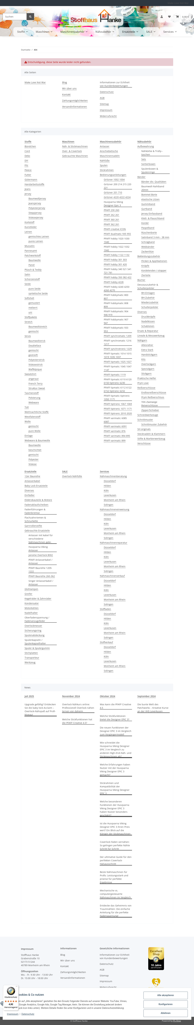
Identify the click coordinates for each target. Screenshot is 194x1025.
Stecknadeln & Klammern (151, 433)
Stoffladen (105, 609)
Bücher (141, 279)
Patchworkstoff (33, 255)
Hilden (107, 485)
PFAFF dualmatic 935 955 (117, 233)
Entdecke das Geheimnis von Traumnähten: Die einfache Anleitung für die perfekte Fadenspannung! (116, 910)
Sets (143, 159)
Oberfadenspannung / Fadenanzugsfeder (37, 619)
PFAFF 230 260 (111, 210)
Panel (32, 264)
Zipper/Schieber (150, 410)
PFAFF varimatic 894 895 (117, 435)
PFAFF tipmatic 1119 (115, 374)
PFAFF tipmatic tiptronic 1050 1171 (117, 397)
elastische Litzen (150, 199)
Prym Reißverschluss (152, 397)
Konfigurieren (164, 1005)
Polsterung (34, 397)
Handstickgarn (149, 354)
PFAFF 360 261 (111, 219)
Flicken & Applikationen (154, 261)
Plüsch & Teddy (33, 269)
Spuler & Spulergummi (37, 648)
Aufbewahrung (145, 146)
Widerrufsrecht (108, 116)
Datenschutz (29, 1015)
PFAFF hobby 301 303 (115, 259)
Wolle (28, 421)
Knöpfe (145, 265)
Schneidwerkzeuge (147, 414)
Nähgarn (142, 340)
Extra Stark (147, 349)
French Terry (35, 383)
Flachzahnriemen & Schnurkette (35, 519)
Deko (27, 155)
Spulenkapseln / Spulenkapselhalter (35, 641)
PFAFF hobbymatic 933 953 (116, 329)
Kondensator (32, 603)
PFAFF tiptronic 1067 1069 (118, 403)
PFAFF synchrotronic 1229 (118, 348)
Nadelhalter (31, 612)
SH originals (144, 429)
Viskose (33, 464)
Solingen (108, 504)
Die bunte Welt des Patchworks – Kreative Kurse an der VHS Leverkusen (152, 708)
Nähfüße (105, 160)
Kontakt (66, 94)
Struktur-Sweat (37, 388)
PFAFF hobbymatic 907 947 (116, 321)
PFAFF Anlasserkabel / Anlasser (40, 561)
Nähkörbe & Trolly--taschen (152, 152)
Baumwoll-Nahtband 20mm (152, 188)
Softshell (29, 298)
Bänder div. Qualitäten (153, 181)
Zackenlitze (147, 251)
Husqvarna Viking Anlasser (38, 548)
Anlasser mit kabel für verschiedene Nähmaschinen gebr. (41, 539)
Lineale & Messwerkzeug (150, 335)
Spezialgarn (147, 368)
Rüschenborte (149, 232)
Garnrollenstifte (33, 525)
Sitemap (104, 103)
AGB (102, 97)
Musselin (30, 245)
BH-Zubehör (148, 297)
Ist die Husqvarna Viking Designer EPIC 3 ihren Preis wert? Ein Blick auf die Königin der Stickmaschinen (115, 828)
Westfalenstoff (32, 416)
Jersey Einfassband (151, 213)
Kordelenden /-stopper (153, 270)
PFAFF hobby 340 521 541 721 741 (117, 271)
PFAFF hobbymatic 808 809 (116, 305)
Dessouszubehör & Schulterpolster (147, 286)
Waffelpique (35, 369)
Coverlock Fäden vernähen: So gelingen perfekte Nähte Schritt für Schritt (115, 845)
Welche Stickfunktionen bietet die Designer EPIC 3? (114, 717)
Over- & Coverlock (72, 151)
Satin (27, 274)
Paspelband (147, 227)
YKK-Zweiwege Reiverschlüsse (149, 403)
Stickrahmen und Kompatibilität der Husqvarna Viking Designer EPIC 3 (115, 788)
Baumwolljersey (37, 198)
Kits (143, 359)
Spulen (104, 165)
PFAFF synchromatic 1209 (117, 335)
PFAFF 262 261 (111, 214)
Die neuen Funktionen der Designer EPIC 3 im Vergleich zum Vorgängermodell (115, 731)
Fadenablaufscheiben (36, 504)
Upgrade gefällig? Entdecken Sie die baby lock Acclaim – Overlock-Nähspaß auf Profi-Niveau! (40, 709)
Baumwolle (35, 260)
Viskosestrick (35, 364)
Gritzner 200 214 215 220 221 (117, 186)
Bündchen (30, 146)
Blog (64, 82)
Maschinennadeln (110, 155)
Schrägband (148, 242)
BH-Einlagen (148, 292)
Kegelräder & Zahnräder (38, 598)
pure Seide (35, 288)
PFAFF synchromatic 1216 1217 (117, 342)
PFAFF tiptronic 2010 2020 (118, 413)
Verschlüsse (144, 443)
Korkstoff (29, 222)
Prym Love (143, 383)
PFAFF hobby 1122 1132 (116, 254)
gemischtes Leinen (39, 236)
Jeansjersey (35, 203)
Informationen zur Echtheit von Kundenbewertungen (115, 84)
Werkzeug (30, 662)
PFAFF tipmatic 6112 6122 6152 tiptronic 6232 (118, 389)
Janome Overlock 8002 (41, 555)
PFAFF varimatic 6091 (115, 426)
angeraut (34, 378)
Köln (106, 490)
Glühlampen (31, 589)
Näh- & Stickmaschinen (75, 146)
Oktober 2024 (107, 696)
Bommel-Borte (149, 194)
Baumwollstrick (37, 340)
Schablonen (147, 326)
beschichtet (35, 449)
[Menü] (17, 987)
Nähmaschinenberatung (113, 476)
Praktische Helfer (146, 378)
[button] (161, 17)
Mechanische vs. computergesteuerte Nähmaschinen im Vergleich (115, 894)
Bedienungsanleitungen (113, 174)
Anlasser (104, 146)
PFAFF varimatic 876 (114, 431)
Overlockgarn (148, 364)
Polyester (34, 459)
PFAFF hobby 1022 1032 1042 (116, 248)
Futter (28, 174)
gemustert (34, 302)
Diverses (142, 311)
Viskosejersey (36, 217)
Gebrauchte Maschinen (75, 155)
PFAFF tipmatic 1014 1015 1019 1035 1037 (118, 355)
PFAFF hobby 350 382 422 (117, 277)
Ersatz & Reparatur (147, 330)
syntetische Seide (38, 293)
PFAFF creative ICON (115, 229)
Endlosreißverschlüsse (153, 392)
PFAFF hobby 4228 (113, 282)
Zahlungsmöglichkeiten (75, 100)
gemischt (34, 331)
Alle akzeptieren (164, 996)
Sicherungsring (33, 630)
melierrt (33, 307)
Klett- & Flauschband (152, 218)
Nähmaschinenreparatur (113, 542)
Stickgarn (146, 373)
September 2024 (146, 696)
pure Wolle (35, 430)
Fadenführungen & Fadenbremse (35, 511)
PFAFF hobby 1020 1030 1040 (116, 240)
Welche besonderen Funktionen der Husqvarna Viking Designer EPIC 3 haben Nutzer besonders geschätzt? (114, 808)
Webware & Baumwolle (37, 440)
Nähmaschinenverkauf (112, 575)
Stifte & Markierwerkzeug (151, 438)
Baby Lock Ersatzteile (36, 485)
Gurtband (146, 208)
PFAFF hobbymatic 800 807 (116, 296)
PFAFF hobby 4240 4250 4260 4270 (116, 288)
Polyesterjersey (37, 208)
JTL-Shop (177, 1020)
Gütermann (31, 179)
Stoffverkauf (106, 642)
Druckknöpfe (148, 316)
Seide (28, 283)
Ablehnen (164, 1013)
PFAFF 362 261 (111, 224)
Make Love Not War (178, 3)
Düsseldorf (110, 480)
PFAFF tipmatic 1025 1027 (118, 361)
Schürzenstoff (32, 279)
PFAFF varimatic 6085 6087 (115, 420)
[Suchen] (15, 16)
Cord (27, 151)
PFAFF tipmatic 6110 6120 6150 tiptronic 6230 (118, 381)
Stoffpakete (31, 317)
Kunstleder (31, 226)
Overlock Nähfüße (72, 476)
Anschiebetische (109, 151)
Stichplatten (31, 652)
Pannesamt (31, 250)
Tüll (27, 407)
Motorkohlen (32, 608)
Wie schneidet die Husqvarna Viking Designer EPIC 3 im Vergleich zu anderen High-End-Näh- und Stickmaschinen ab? (115, 749)
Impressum (14, 1015)
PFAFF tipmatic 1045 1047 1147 (118, 368)
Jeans (28, 189)
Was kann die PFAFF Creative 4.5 (115, 706)
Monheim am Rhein (114, 499)
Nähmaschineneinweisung (114, 509)
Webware (34, 402)
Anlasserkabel (32, 480)
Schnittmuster (145, 419)
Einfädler (30, 495)
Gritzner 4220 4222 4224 (117, 197)
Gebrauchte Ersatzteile (37, 530)
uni (30, 312)
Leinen (28, 231)
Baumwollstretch (38, 326)
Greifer (28, 593)
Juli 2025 (29, 696)
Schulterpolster (149, 307)
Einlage (29, 435)
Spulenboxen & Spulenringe (149, 170)
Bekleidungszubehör (148, 256)
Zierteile (145, 275)
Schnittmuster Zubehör (154, 424)
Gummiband (148, 204)
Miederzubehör (149, 302)
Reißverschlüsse (146, 387)
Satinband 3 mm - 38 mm (155, 237)
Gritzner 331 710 (113, 192)
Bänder (141, 176)
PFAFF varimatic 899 (114, 440)
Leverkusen (110, 495)
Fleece (28, 170)
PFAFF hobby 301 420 (115, 264)
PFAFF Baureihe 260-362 (42, 576)
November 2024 (71, 696)
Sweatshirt (30, 374)
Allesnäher (147, 345)
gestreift (33, 355)
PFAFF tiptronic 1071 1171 (118, 408)
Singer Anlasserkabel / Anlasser (41, 582)
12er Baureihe (32, 476)
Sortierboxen (148, 164)
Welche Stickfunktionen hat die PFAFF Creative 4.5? (77, 721)
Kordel (145, 223)
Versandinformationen (74, 106)
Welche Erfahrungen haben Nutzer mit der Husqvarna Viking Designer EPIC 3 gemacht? (115, 769)
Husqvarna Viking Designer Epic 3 (113, 203)
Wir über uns (69, 88)
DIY (26, 160)
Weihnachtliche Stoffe (37, 411)
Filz (26, 165)
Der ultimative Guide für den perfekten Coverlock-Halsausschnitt (116, 860)
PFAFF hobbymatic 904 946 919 (116, 313)
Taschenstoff (32, 392)
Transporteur (32, 657)
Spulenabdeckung (34, 635)
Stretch (28, 321)
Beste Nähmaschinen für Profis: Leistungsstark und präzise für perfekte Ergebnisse (114, 877)
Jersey (28, 193)
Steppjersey (35, 212)
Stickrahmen (107, 170)
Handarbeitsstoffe (34, 184)
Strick (28, 336)
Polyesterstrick (36, 359)
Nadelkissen (148, 321)
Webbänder (147, 246)
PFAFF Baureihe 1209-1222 (40, 569)
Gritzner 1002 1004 (114, 179)
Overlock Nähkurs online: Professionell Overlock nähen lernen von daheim (78, 708)
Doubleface (35, 345)
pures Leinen (36, 241)
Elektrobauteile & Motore (38, 499)
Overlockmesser (33, 625)
